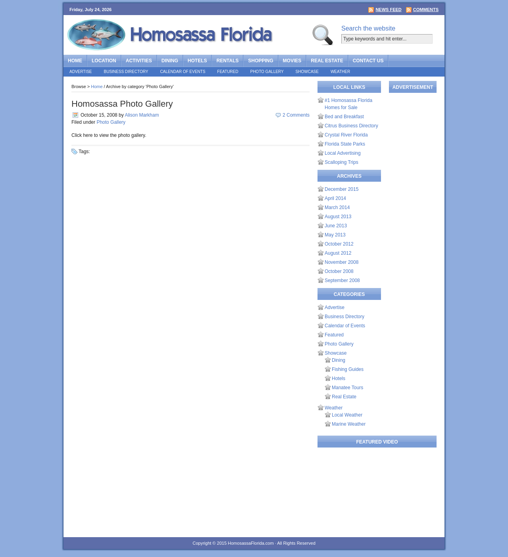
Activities (139, 60)
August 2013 (338, 216)
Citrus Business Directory (351, 126)
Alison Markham (142, 115)
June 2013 (336, 226)
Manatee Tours (347, 387)
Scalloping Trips (341, 162)
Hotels (197, 60)
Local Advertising (343, 153)
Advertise (80, 71)
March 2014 (337, 207)
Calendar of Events (182, 71)
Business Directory (126, 71)
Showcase (307, 71)
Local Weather (347, 415)
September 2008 (342, 280)
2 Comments (296, 115)
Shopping (260, 60)
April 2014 (335, 198)
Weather (340, 71)
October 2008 (339, 271)
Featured (227, 71)
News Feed (388, 9)
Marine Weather (349, 424)
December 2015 (341, 189)
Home (75, 60)
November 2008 (341, 262)
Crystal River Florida (346, 135)
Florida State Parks (345, 144)
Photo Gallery (266, 71)
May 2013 (335, 235)
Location (104, 60)
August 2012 (338, 253)
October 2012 (339, 244)
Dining (170, 60)
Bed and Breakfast (344, 116)
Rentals (227, 60)
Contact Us (368, 60)
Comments (426, 9)
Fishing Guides (348, 369)
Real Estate (327, 60)
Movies (292, 60)
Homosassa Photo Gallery (122, 104)
